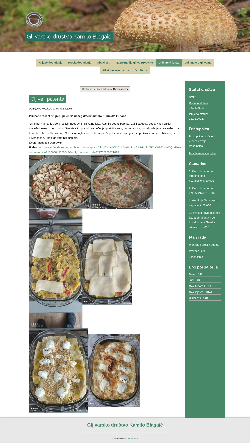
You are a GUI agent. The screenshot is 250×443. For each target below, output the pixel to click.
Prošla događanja (79, 62)
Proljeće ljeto (197, 250)
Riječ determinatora (116, 70)
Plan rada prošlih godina (204, 244)
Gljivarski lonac (169, 62)
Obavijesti (103, 62)
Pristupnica (196, 145)
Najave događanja (51, 62)
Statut (192, 96)
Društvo (141, 70)
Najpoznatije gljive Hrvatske (134, 62)
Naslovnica (87, 89)
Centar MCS (132, 438)
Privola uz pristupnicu (202, 153)
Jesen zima (196, 256)
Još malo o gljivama (198, 62)
